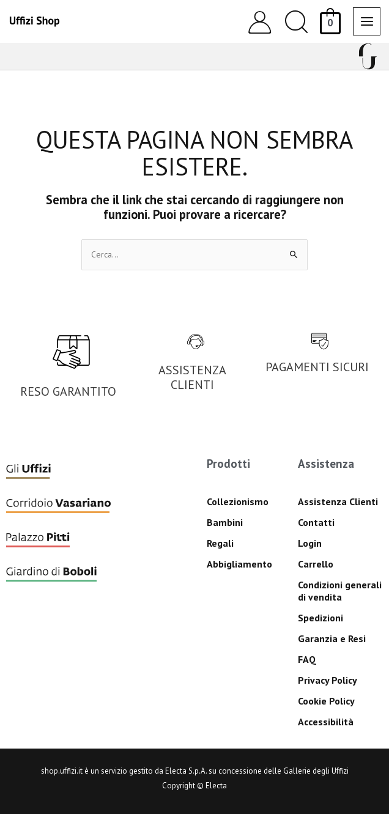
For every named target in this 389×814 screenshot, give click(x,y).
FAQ (307, 659)
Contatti (316, 522)
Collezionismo (238, 501)
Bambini (225, 522)
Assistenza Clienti (338, 501)
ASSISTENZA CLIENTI (192, 377)
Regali (220, 543)
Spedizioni (320, 618)
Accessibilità (326, 722)
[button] (296, 21)
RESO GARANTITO (68, 391)
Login (310, 543)
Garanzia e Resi (332, 638)
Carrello (315, 564)
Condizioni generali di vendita (340, 591)
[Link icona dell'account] (259, 21)
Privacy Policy (327, 680)
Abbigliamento (239, 564)
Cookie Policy (326, 701)
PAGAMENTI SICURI (317, 367)
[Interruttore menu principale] (366, 21)
